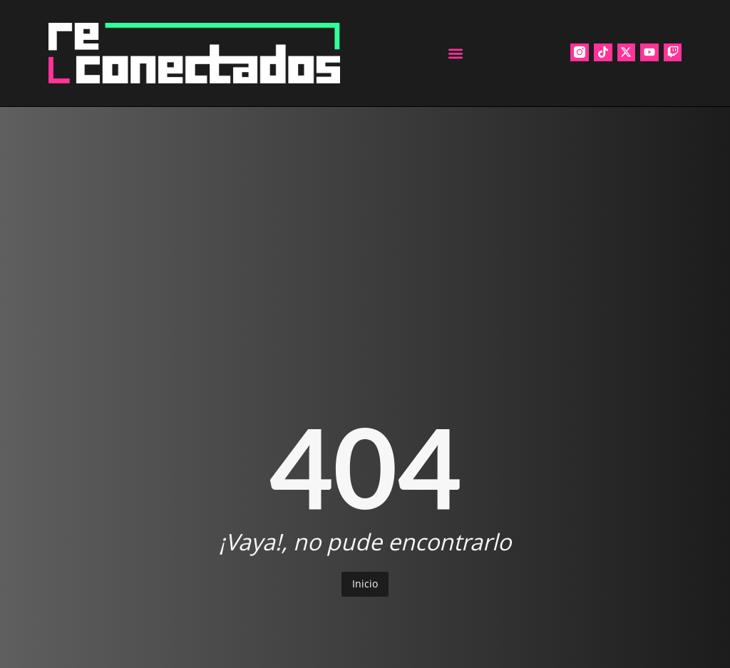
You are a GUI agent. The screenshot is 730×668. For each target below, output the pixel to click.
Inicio (365, 583)
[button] (455, 53)
